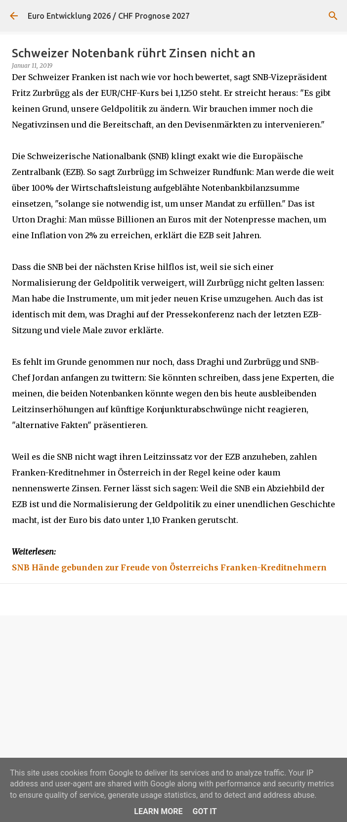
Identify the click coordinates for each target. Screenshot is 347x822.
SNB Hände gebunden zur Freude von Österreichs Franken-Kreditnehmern (169, 567)
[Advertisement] (173, 699)
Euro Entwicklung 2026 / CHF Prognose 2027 (109, 15)
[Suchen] (333, 16)
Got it (204, 811)
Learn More (158, 811)
